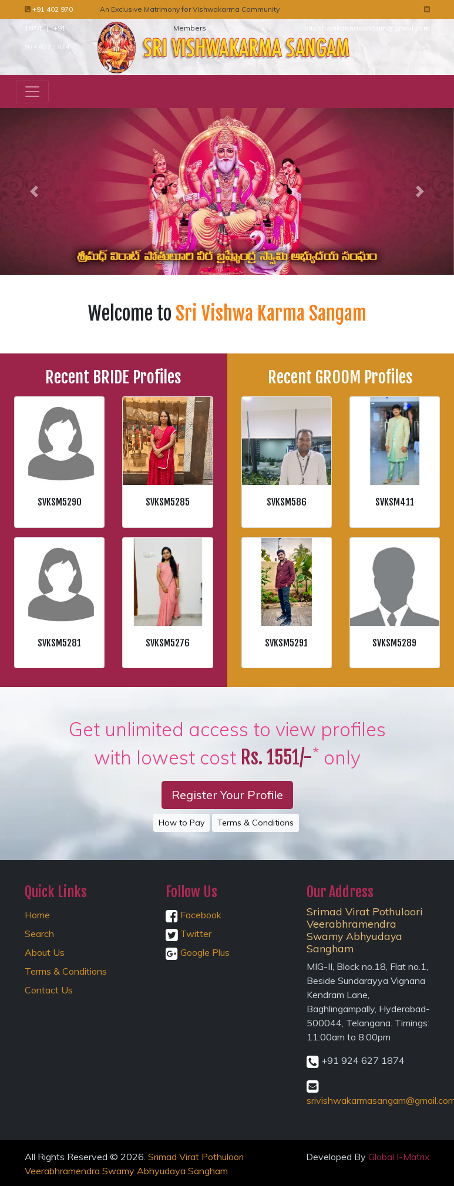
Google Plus (198, 952)
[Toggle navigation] (32, 91)
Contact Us (49, 990)
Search (39, 933)
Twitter (188, 933)
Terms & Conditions (255, 822)
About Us (45, 952)
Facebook (193, 915)
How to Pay (181, 822)
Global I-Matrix (399, 1157)
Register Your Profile (227, 794)
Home (37, 915)
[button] (34, 191)
